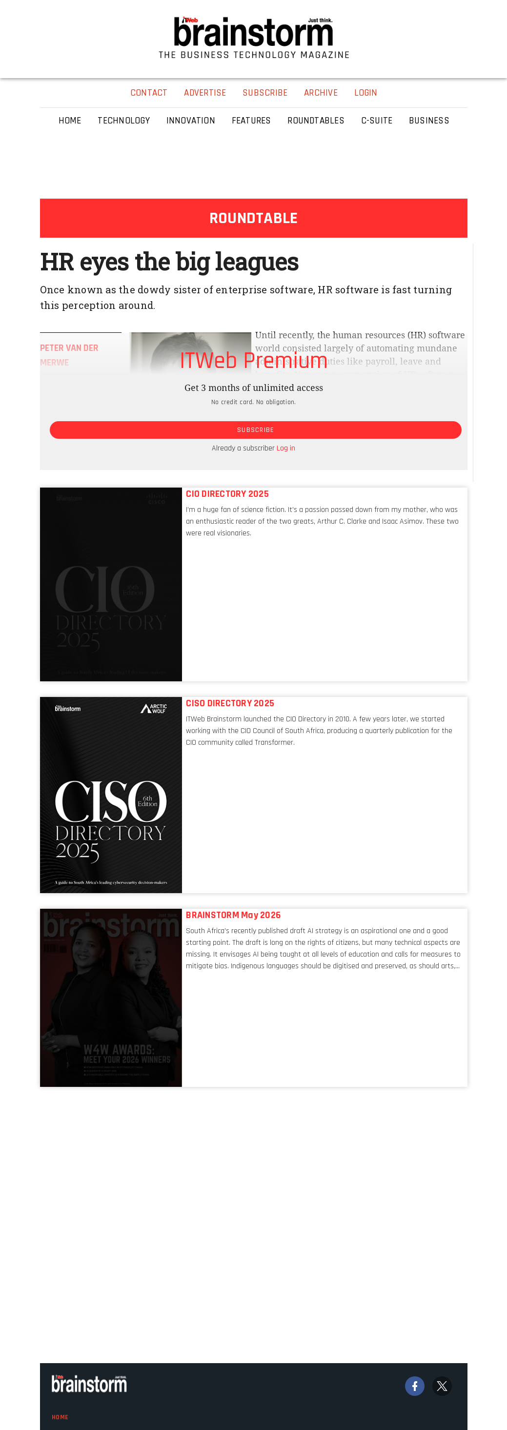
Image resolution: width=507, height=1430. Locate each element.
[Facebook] (415, 1386)
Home (60, 1417)
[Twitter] (442, 1386)
